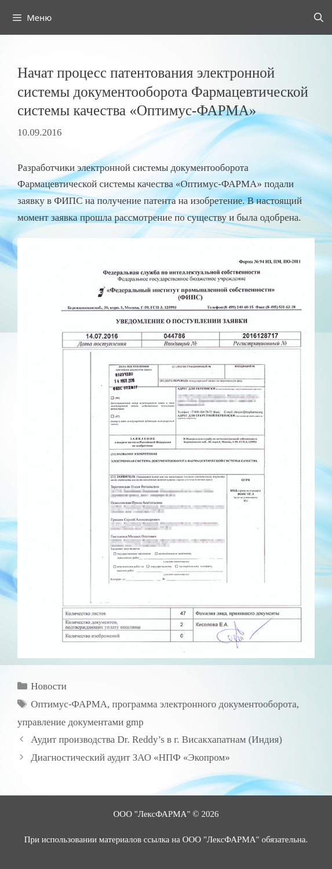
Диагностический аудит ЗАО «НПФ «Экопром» (130, 757)
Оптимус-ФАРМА (69, 704)
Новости (49, 686)
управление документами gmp (80, 722)
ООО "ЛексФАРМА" (152, 814)
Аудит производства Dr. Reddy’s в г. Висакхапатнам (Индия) (156, 739)
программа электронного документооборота (204, 704)
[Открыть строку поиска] (318, 18)
